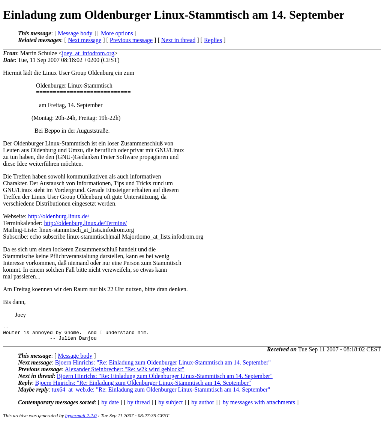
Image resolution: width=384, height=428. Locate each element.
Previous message (131, 40)
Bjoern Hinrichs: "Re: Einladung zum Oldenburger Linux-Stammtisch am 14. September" (163, 366)
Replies (213, 40)
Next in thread (178, 40)
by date (110, 405)
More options (117, 33)
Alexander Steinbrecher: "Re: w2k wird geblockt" (124, 372)
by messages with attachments (259, 405)
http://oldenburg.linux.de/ (58, 216)
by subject (170, 405)
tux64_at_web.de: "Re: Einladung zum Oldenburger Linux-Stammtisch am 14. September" (161, 393)
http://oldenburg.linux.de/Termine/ (85, 223)
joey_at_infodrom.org (88, 53)
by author (202, 405)
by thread (139, 405)
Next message (84, 40)
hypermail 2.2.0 (81, 419)
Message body (75, 33)
